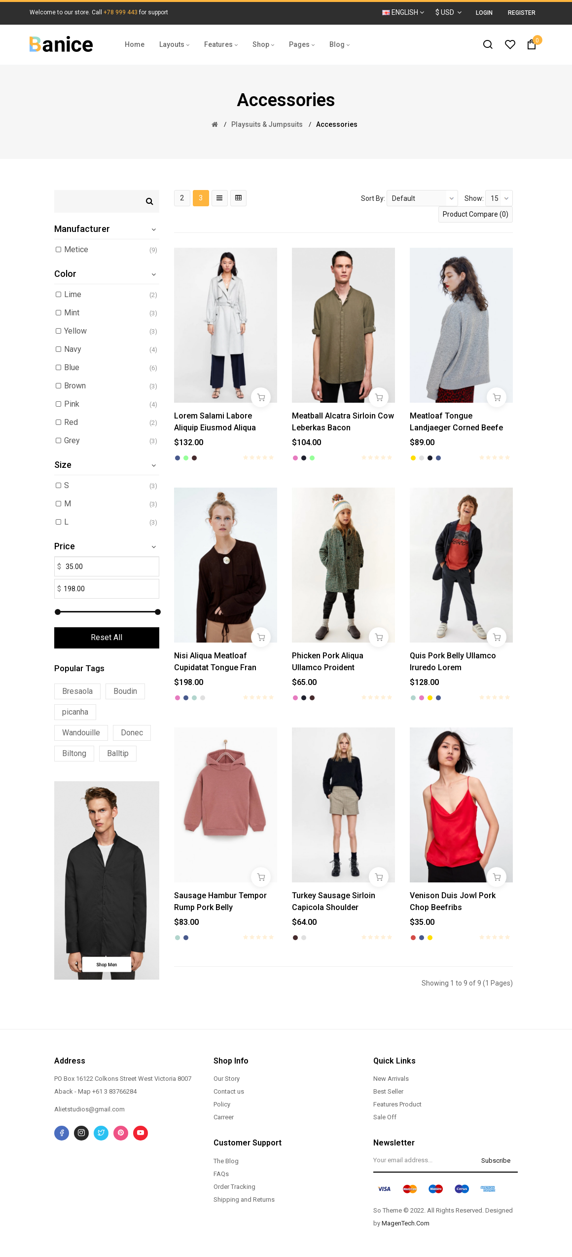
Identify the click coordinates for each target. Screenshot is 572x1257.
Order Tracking (234, 1186)
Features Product (397, 1104)
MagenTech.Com (405, 1223)
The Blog (226, 1161)
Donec (132, 732)
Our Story (227, 1078)
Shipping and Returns (244, 1199)
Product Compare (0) (475, 214)
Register (522, 12)
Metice (76, 249)
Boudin (125, 691)
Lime (72, 294)
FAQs (221, 1174)
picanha (75, 712)
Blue (71, 367)
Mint (71, 312)
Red (71, 422)
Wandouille (81, 732)
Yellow (75, 331)
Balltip (118, 753)
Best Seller (388, 1091)
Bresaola (77, 691)
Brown (75, 385)
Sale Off (384, 1117)
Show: (474, 198)
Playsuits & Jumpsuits (267, 124)
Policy (222, 1104)
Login (484, 12)
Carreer (224, 1117)
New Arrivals (391, 1078)
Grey (72, 440)
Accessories (337, 124)
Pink (71, 404)
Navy (72, 349)
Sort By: (373, 198)
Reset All (106, 637)
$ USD (448, 12)
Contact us (229, 1091)
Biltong (74, 753)
